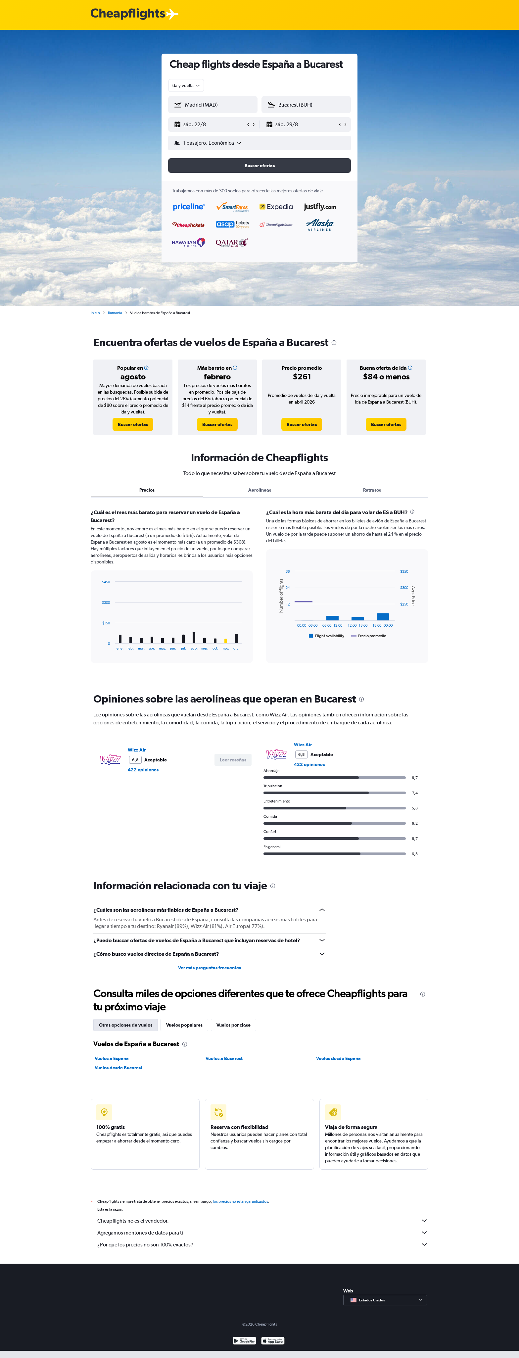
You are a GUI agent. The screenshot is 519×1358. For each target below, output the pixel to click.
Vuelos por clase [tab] (233, 1025)
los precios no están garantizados (240, 1201)
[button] (210, 124)
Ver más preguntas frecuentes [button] (209, 967)
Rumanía (115, 313)
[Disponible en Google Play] (244, 1341)
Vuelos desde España (338, 1058)
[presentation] (334, 343)
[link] (133, 424)
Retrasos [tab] (372, 490)
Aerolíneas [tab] (259, 490)
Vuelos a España (112, 1058)
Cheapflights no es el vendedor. (262, 1221)
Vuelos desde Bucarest (118, 1067)
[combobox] (186, 85)
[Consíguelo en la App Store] (273, 1341)
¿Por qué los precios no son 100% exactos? (262, 1244)
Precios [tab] (147, 490)
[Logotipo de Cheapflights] (128, 14)
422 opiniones (143, 769)
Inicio (95, 313)
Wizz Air (137, 749)
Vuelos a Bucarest (224, 1058)
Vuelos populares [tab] (184, 1025)
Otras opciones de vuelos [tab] (125, 1025)
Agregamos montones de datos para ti (262, 1233)
